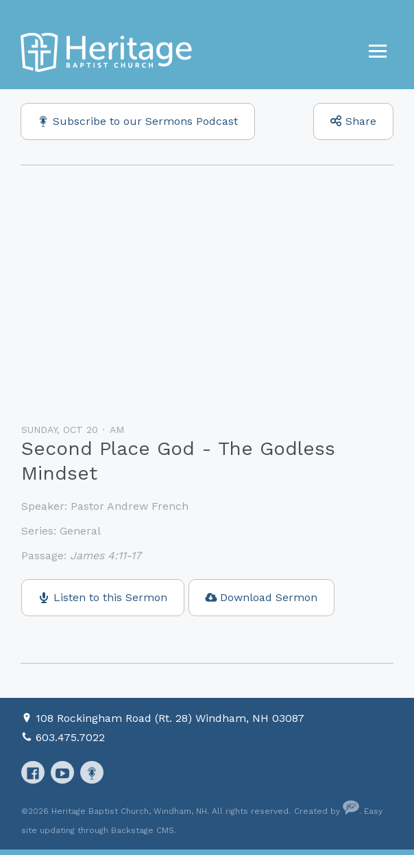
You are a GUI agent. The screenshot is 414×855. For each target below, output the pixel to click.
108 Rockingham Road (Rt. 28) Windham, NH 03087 (170, 718)
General (80, 530)
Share (360, 121)
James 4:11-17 (105, 555)
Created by (326, 811)
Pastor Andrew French (129, 506)
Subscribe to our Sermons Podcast (145, 121)
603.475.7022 (70, 737)
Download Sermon (268, 597)
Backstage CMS (142, 830)
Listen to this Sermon (110, 597)
